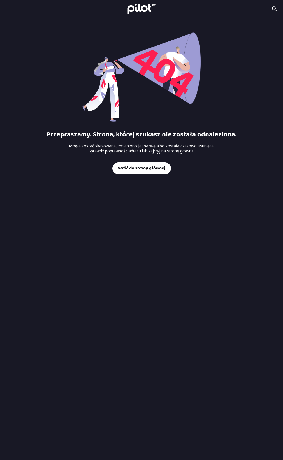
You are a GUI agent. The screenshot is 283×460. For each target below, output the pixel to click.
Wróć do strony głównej (141, 168)
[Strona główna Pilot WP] (141, 9)
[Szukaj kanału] (274, 8)
